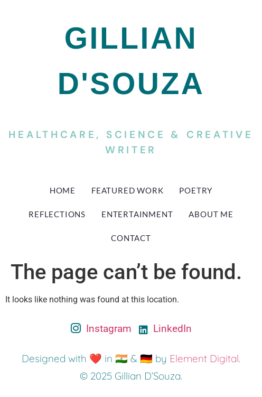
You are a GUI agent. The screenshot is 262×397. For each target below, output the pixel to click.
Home (63, 190)
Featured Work (127, 190)
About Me (211, 214)
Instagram (101, 329)
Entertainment (137, 214)
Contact (131, 238)
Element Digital (204, 358)
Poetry (195, 190)
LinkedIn (165, 328)
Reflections (57, 214)
